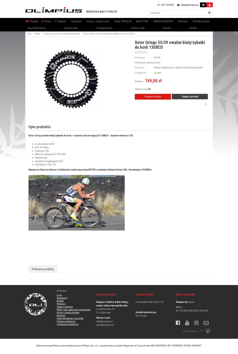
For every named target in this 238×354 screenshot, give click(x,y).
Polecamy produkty (43, 269)
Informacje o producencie (147, 62)
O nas (59, 295)
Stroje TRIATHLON (122, 21)
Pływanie (34, 21)
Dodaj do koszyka (153, 96)
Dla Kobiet (183, 21)
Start (29, 33)
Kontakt (193, 28)
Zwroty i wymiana (65, 307)
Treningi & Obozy (104, 28)
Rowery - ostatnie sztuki (98, 21)
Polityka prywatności (66, 321)
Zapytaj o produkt (190, 96)
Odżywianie (76, 21)
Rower (48, 21)
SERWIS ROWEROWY (163, 21)
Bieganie (62, 21)
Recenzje (61, 315)
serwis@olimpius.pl (105, 325)
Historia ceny (142, 89)
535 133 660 (141, 316)
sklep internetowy (193, 331)
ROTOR (157, 57)
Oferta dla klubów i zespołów (70, 318)
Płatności (61, 304)
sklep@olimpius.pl (104, 321)
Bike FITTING (142, 21)
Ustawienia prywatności (67, 324)
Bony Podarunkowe (36, 28)
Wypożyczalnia (71, 28)
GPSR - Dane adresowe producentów (73, 309)
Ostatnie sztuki (138, 28)
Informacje (62, 291)
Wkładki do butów (201, 21)
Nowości (167, 28)
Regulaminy (62, 298)
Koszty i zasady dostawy (68, 312)
